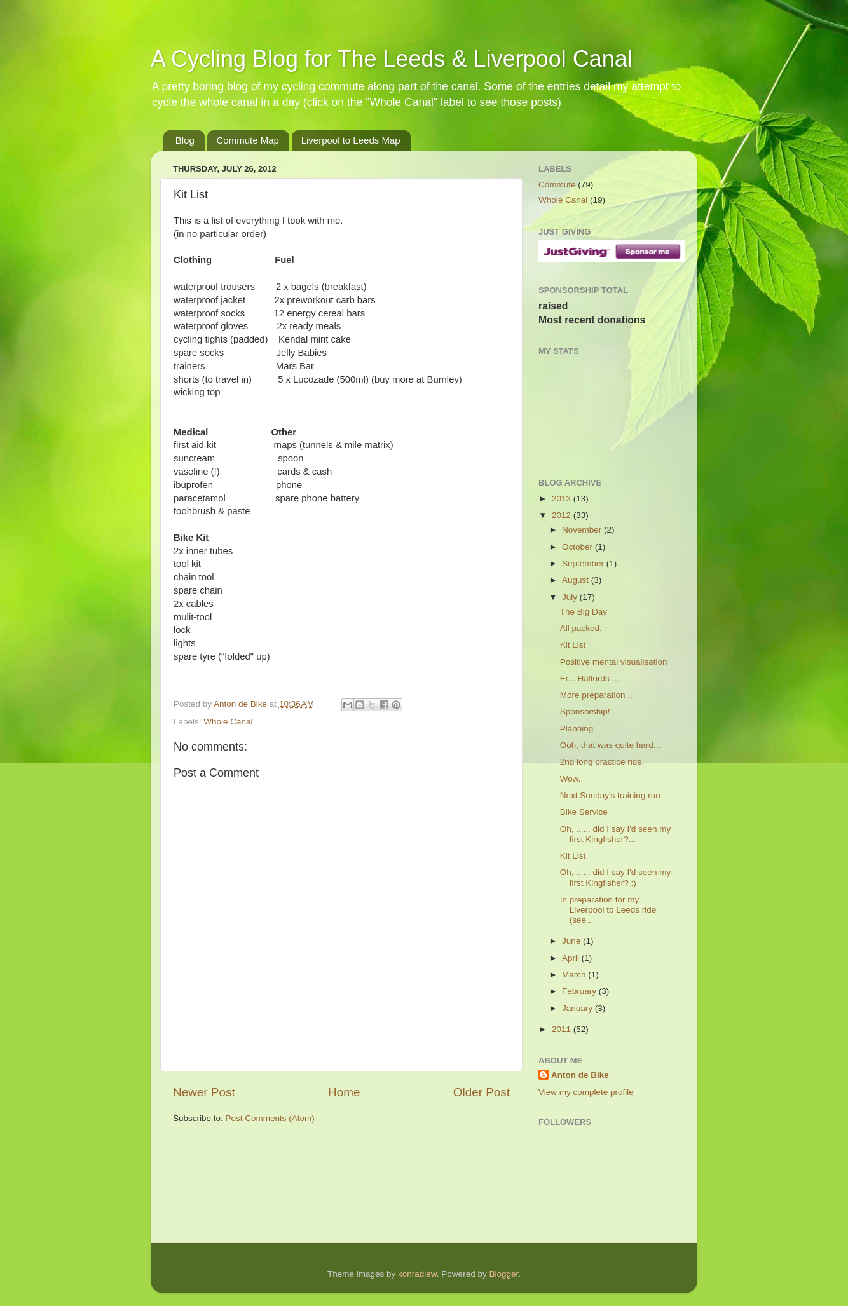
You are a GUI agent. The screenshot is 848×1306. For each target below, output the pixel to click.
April (572, 958)
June (572, 941)
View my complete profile (586, 1092)
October (578, 547)
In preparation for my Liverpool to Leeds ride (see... (608, 910)
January (578, 1008)
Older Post (481, 1092)
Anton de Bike (242, 704)
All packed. (581, 628)
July (571, 597)
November (583, 529)
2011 (562, 1029)
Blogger (503, 1274)
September (584, 563)
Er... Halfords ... (589, 678)
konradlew (417, 1274)
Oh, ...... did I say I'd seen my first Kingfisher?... (615, 834)
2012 (562, 515)
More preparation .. (596, 695)
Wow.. (572, 779)
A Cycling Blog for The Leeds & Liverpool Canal (392, 59)
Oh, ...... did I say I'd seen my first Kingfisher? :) (615, 877)
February (580, 991)
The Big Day (583, 611)
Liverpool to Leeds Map (350, 140)
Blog (185, 140)
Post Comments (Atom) (270, 1118)
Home (344, 1092)
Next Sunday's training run (610, 795)
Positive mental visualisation (613, 662)
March (575, 974)
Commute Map (248, 140)
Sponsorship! (585, 711)
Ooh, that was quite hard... (610, 745)
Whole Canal (227, 721)
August (576, 580)
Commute (557, 184)
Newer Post (204, 1092)
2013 (562, 498)
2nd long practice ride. (602, 761)
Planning (577, 728)
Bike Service (584, 812)
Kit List (573, 645)
